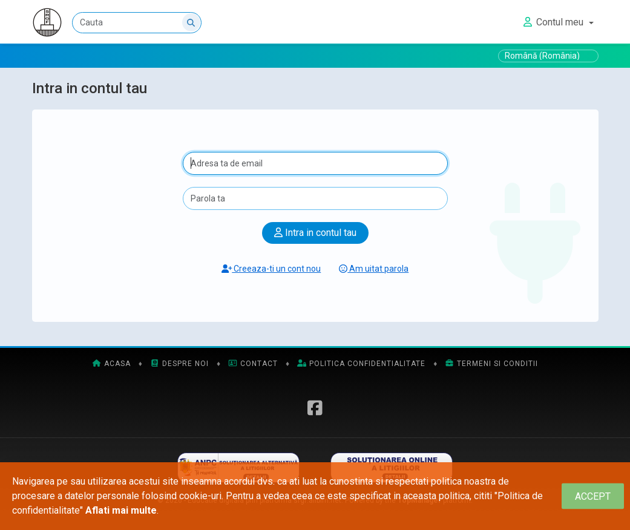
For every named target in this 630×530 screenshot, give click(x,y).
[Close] (593, 496)
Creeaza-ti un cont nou (271, 268)
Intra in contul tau (315, 232)
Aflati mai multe (121, 510)
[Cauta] (137, 22)
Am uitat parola (374, 268)
